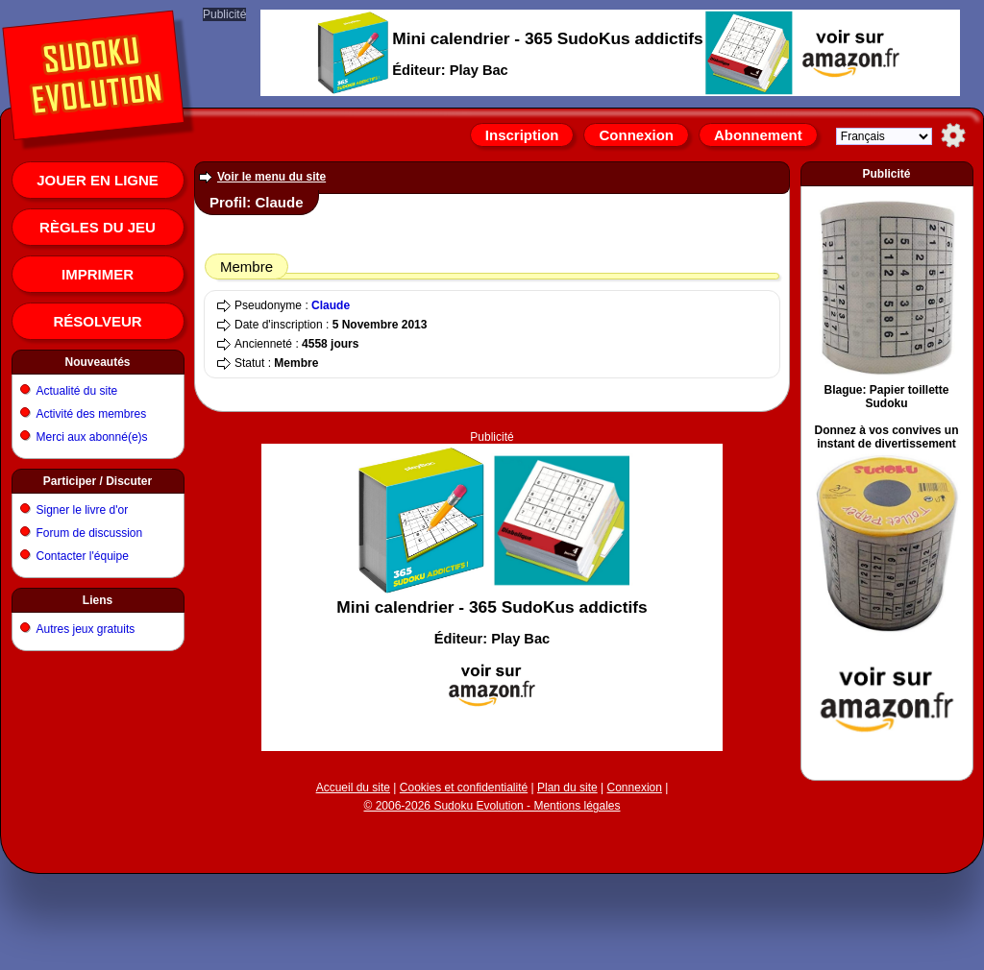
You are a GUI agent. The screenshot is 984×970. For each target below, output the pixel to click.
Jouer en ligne (98, 180)
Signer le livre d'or (83, 510)
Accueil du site (353, 787)
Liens (97, 600)
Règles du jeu (97, 227)
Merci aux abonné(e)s (92, 437)
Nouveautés (97, 362)
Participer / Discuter (97, 481)
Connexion (636, 135)
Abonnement (758, 135)
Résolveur (97, 321)
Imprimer (98, 274)
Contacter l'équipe (83, 556)
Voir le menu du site (271, 176)
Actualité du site (77, 391)
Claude (330, 305)
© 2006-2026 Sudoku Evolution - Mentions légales (491, 805)
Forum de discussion (90, 533)
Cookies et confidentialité (464, 787)
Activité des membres (92, 414)
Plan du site (567, 787)
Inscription (522, 135)
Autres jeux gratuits (86, 629)
